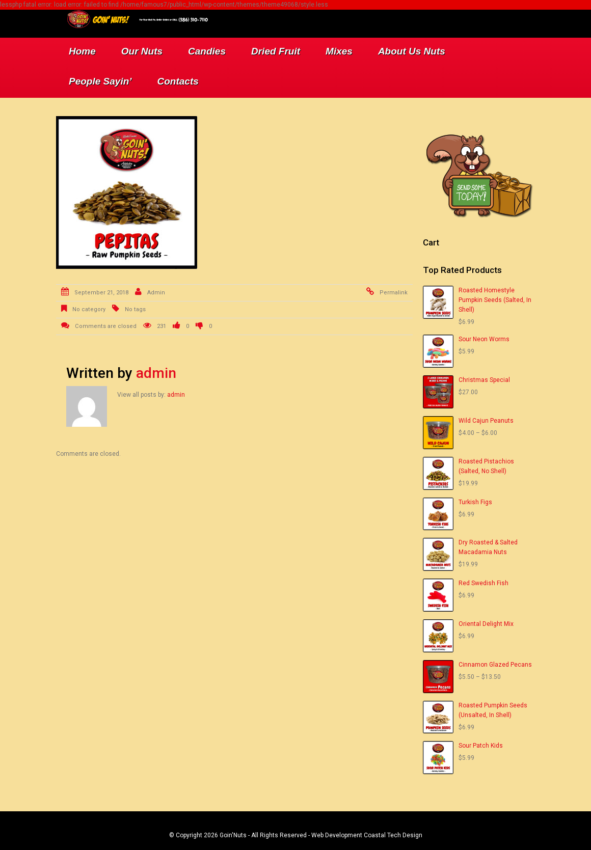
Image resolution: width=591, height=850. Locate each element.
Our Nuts (142, 51)
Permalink (394, 292)
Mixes (339, 51)
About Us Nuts (411, 51)
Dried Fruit (275, 51)
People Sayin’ (100, 81)
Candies (207, 51)
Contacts (178, 81)
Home (82, 51)
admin (156, 292)
